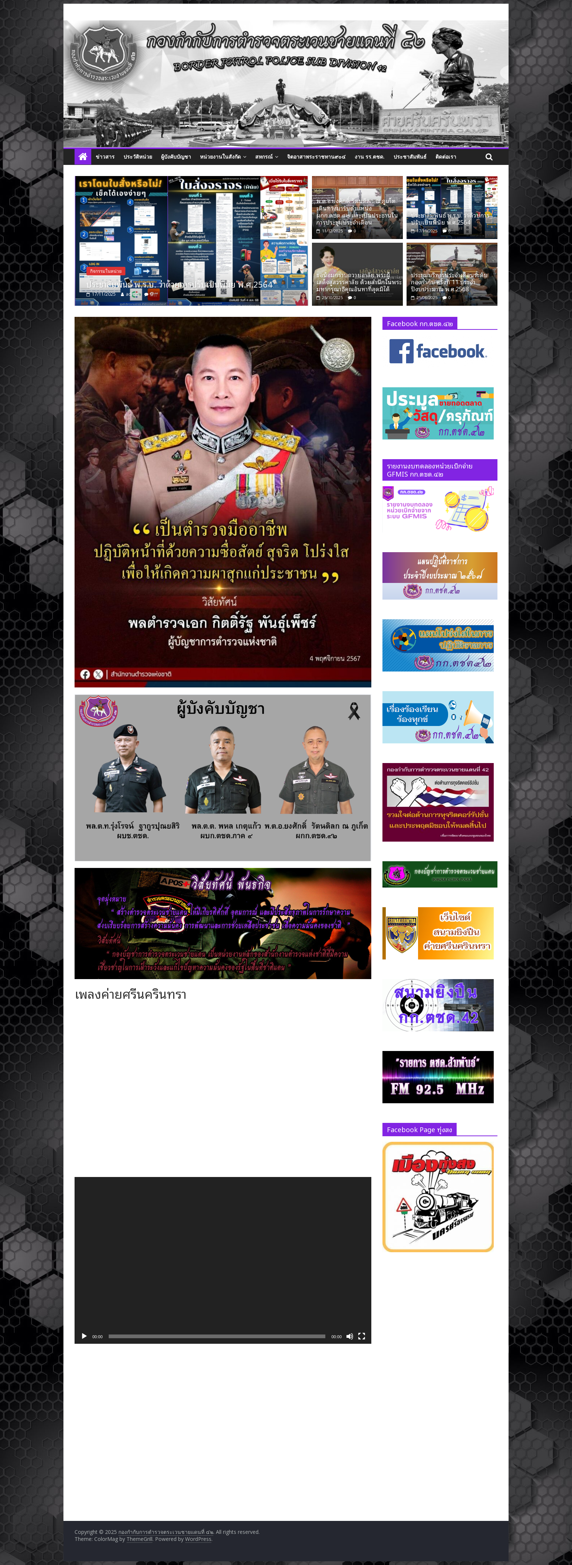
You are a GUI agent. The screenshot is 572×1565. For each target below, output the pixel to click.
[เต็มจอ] (361, 1336)
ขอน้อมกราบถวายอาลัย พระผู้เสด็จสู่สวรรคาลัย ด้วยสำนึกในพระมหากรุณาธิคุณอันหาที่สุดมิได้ (359, 282)
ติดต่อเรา (445, 156)
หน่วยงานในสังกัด (220, 156)
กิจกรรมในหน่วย (136, 271)
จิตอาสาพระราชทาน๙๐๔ (316, 156)
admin (163, 294)
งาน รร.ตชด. (370, 156)
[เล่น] (84, 1336)
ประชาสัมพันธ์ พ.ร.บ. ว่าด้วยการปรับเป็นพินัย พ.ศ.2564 (210, 284)
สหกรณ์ (264, 156)
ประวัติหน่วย (138, 156)
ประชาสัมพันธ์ (410, 156)
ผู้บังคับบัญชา (176, 156)
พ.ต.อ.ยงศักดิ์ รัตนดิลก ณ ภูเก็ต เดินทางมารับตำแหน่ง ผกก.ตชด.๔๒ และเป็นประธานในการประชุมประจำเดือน (357, 211)
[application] (223, 1260)
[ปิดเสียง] (350, 1336)
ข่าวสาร (105, 156)
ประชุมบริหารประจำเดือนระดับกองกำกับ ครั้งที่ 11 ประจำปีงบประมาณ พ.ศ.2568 (449, 282)
